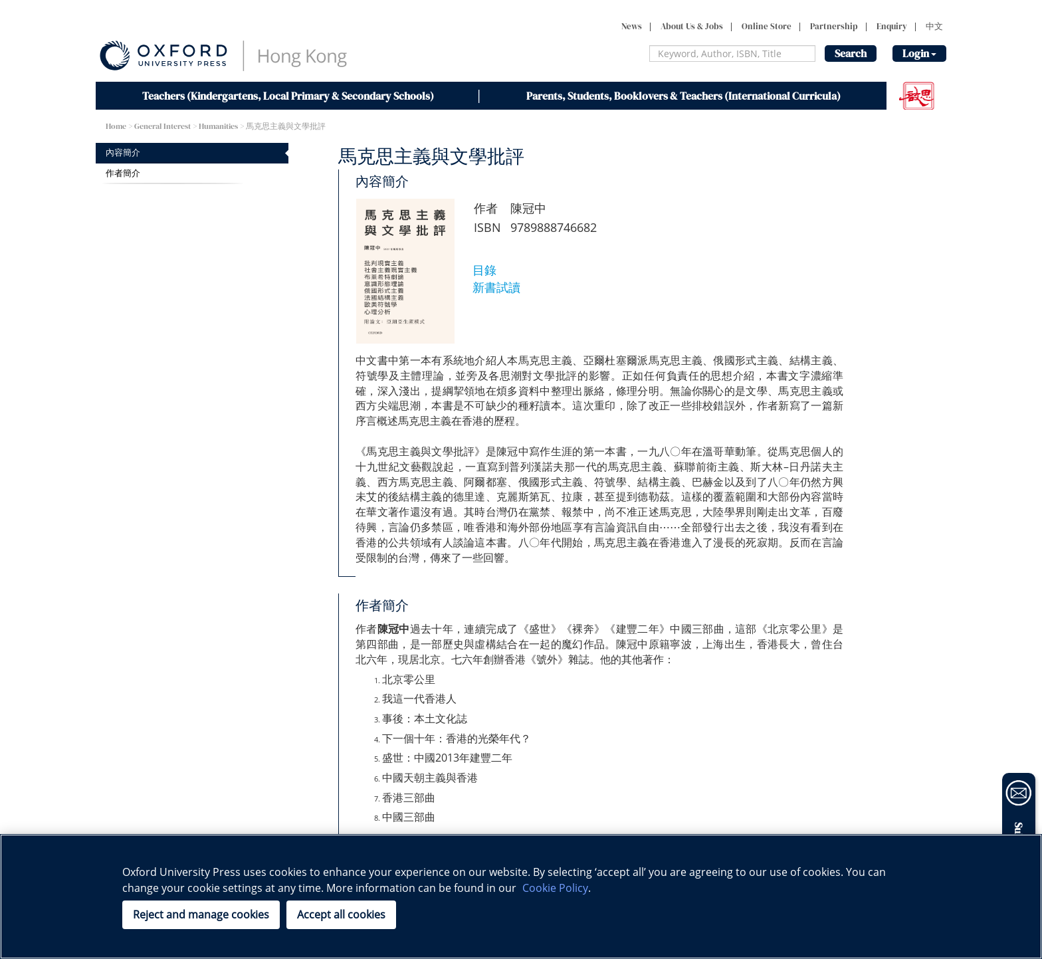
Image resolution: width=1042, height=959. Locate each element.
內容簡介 (123, 152)
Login (919, 53)
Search (851, 53)
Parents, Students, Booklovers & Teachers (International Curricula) (683, 95)
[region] (521, 896)
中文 (934, 26)
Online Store (766, 26)
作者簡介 (123, 173)
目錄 (484, 270)
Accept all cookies (341, 914)
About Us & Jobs (692, 26)
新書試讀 (496, 287)
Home (116, 126)
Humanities (218, 126)
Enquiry (892, 26)
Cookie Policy (555, 888)
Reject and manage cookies (201, 914)
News (631, 26)
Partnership (834, 26)
